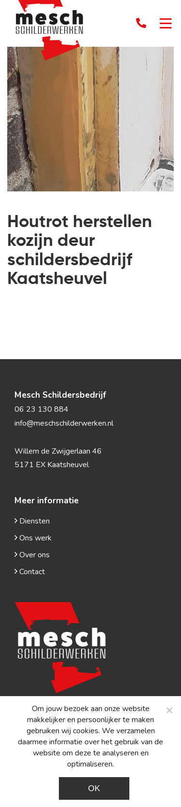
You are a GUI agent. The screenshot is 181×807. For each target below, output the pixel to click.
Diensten (32, 521)
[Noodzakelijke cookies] (169, 710)
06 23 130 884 (41, 409)
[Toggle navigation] (166, 24)
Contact (29, 571)
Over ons (32, 555)
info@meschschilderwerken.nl (63, 423)
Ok (94, 788)
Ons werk (33, 538)
